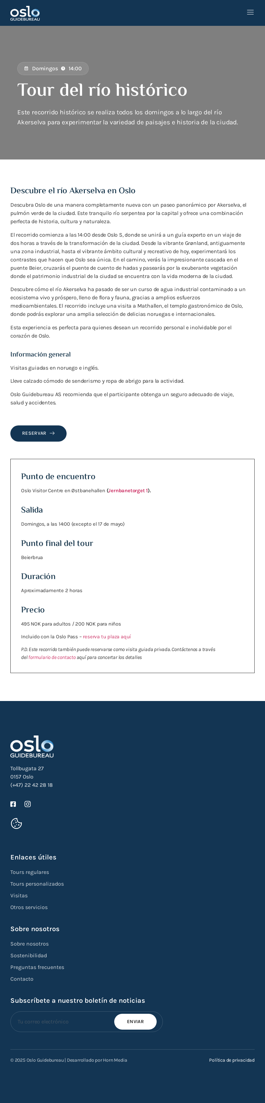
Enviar (135, 1021)
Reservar (38, 433)
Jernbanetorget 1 (128, 490)
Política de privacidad (232, 1060)
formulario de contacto (52, 657)
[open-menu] (250, 13)
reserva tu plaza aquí (107, 636)
